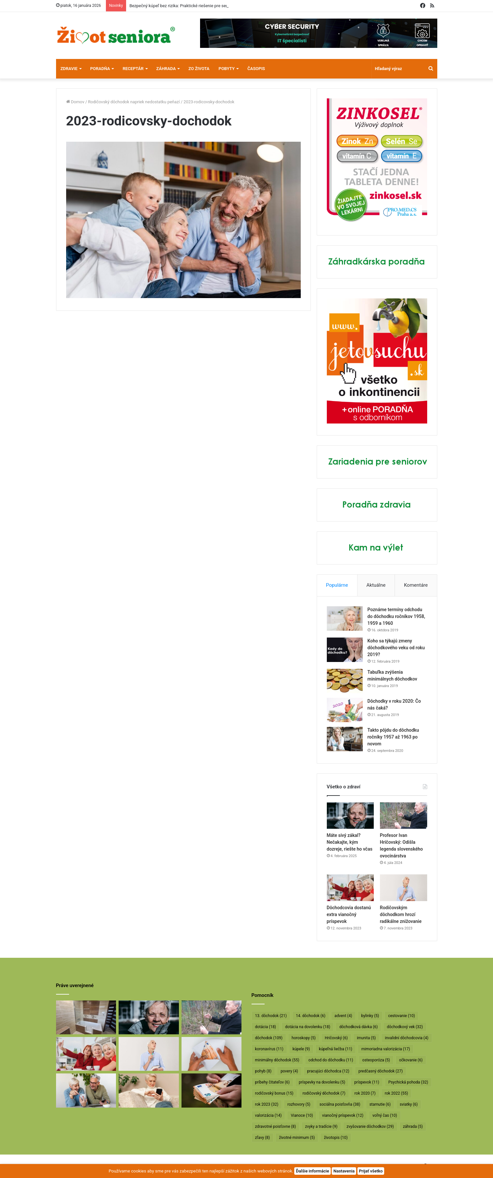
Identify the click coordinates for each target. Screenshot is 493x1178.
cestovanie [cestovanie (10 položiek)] (401, 1015)
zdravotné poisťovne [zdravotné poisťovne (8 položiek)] (275, 1126)
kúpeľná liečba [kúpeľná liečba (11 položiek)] (335, 1049)
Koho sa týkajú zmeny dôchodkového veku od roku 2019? (396, 647)
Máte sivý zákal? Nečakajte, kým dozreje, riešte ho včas (349, 842)
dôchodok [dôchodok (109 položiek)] (269, 1038)
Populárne (337, 585)
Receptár (133, 68)
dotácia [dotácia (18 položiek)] (265, 1027)
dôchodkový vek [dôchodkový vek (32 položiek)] (405, 1027)
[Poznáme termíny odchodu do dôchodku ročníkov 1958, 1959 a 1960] (345, 618)
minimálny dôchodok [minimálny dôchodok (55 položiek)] (277, 1060)
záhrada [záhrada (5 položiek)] (413, 1126)
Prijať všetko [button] (371, 1171)
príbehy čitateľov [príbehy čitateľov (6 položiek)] (272, 1082)
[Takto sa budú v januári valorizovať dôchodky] (149, 1090)
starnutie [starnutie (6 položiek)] (380, 1104)
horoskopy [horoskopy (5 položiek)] (304, 1038)
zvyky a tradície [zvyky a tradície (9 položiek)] (321, 1126)
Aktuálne (376, 585)
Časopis (256, 68)
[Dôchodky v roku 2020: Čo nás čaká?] (345, 710)
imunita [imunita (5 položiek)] (366, 1038)
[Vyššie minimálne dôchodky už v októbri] (211, 1090)
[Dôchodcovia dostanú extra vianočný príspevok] (350, 887)
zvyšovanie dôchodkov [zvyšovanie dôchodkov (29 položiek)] (370, 1126)
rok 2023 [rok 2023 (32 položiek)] (267, 1104)
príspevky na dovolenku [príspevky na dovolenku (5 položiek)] (322, 1082)
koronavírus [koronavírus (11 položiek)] (269, 1049)
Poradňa (100, 68)
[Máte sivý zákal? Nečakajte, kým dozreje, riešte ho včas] (350, 815)
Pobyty (227, 68)
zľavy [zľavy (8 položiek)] (262, 1137)
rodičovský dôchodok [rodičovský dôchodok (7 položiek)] (324, 1093)
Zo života (199, 68)
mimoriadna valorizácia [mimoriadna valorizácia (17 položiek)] (385, 1049)
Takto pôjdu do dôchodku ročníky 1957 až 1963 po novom (393, 736)
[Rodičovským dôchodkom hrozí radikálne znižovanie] (403, 887)
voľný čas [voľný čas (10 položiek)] (384, 1115)
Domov (75, 101)
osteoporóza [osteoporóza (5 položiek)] (376, 1060)
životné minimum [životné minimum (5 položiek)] (297, 1137)
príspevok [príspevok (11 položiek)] (366, 1082)
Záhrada (166, 68)
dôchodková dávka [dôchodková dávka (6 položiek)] (358, 1027)
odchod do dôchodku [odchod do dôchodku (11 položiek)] (331, 1060)
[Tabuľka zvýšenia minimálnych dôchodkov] (345, 681)
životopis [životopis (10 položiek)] (336, 1137)
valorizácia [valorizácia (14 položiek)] (268, 1115)
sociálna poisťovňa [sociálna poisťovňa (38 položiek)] (340, 1104)
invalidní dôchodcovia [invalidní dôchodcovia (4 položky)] (406, 1038)
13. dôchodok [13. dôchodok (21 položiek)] (271, 1015)
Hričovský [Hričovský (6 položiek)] (336, 1038)
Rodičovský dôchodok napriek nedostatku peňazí (134, 101)
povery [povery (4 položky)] (289, 1071)
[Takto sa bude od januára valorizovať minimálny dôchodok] (86, 1090)
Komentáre (416, 585)
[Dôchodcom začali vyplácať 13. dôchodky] (211, 1054)
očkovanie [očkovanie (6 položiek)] (411, 1060)
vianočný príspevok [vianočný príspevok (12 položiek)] (342, 1115)
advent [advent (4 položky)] (343, 1015)
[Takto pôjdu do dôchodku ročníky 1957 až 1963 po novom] (345, 739)
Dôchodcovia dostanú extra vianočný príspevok (349, 914)
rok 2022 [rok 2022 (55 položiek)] (396, 1093)
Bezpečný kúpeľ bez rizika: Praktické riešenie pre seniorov (183, 5)
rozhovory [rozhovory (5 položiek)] (298, 1104)
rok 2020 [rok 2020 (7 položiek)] (365, 1093)
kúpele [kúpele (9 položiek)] (301, 1049)
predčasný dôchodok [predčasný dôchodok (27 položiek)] (380, 1071)
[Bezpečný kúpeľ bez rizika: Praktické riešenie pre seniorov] (86, 1017)
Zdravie (69, 68)
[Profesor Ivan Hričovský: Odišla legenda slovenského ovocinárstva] (403, 815)
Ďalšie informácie (312, 1171)
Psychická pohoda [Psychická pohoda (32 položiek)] (408, 1082)
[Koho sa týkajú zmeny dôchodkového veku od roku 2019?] (345, 650)
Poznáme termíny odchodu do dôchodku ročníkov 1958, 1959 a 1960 (396, 616)
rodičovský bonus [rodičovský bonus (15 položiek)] (274, 1093)
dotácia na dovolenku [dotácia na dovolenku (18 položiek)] (307, 1027)
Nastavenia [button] (344, 1171)
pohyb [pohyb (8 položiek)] (263, 1071)
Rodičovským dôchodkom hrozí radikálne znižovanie (401, 914)
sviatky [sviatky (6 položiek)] (409, 1104)
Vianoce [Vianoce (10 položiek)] (302, 1115)
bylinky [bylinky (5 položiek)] (370, 1015)
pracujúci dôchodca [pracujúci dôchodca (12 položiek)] (328, 1071)
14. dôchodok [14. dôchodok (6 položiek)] (311, 1015)
